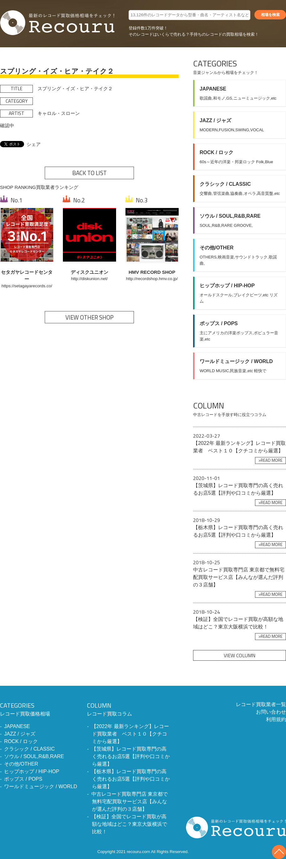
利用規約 (276, 719)
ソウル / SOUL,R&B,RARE (34, 756)
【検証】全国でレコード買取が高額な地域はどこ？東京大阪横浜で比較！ (129, 824)
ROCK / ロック (21, 741)
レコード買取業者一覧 (261, 704)
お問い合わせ (271, 712)
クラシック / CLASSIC (29, 749)
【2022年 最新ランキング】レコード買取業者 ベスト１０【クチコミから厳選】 (130, 734)
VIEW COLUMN (239, 655)
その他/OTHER (21, 764)
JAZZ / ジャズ (19, 734)
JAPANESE (17, 726)
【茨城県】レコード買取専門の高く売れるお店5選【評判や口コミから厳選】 (130, 756)
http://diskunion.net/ (89, 278)
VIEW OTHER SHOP (89, 317)
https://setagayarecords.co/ (27, 286)
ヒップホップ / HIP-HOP (31, 771)
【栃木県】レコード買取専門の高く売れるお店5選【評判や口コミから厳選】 (130, 779)
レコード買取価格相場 (38, 708)
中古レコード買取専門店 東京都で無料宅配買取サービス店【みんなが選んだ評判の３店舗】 (129, 801)
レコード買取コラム (128, 708)
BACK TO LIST (89, 173)
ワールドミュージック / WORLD (40, 786)
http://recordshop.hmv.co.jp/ (152, 278)
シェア (34, 144)
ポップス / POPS (23, 779)
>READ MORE (270, 460)
